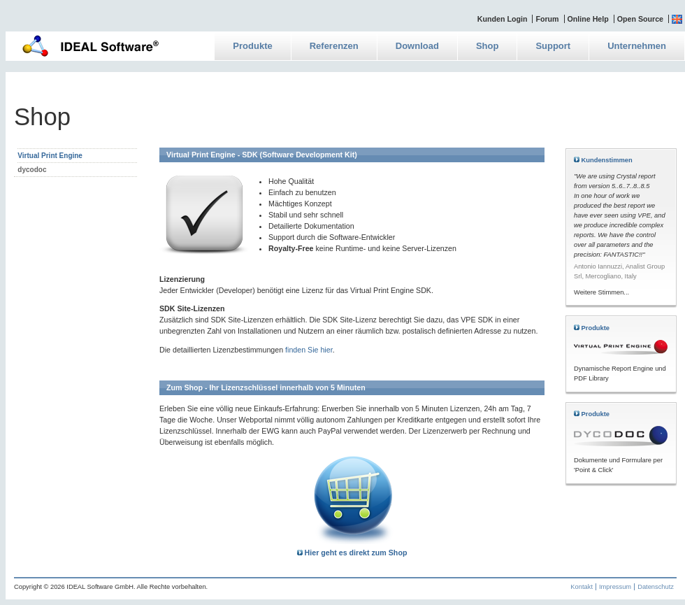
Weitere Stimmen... (601, 292)
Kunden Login (502, 19)
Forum (546, 19)
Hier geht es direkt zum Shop (352, 552)
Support (552, 46)
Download (417, 46)
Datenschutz (655, 586)
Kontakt (581, 586)
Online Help (588, 19)
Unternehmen (636, 46)
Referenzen (334, 46)
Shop (487, 46)
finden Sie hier (309, 350)
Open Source (640, 19)
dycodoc (31, 169)
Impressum (615, 586)
